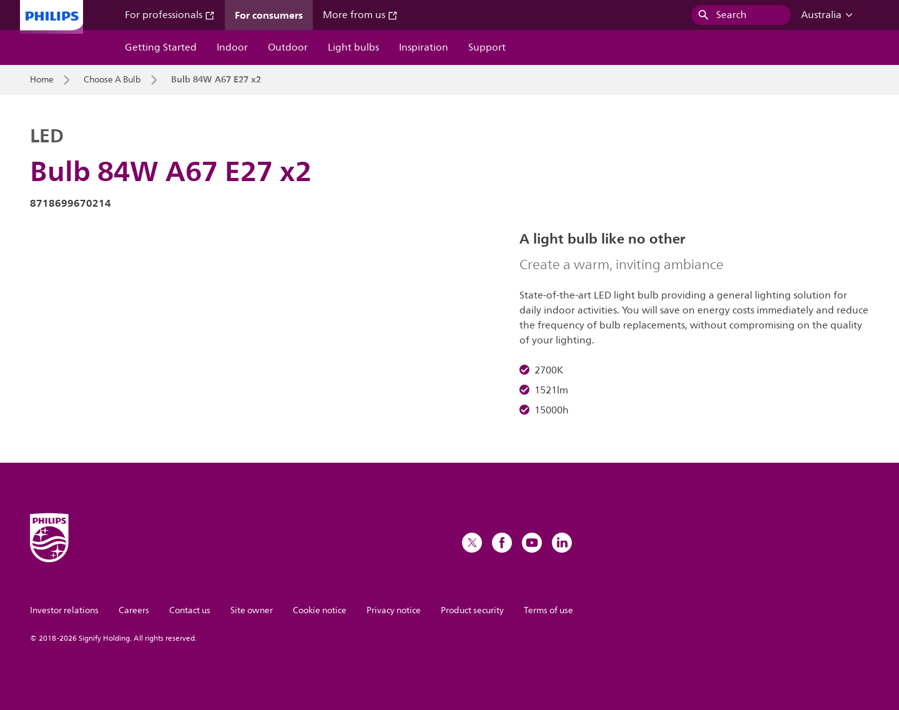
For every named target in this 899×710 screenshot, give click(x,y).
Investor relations (64, 610)
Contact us (189, 610)
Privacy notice (393, 610)
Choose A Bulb (112, 80)
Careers (134, 610)
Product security (472, 610)
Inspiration (423, 47)
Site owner (251, 610)
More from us (360, 14)
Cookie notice (319, 610)
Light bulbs (353, 47)
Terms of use (548, 610)
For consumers (269, 14)
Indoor (232, 47)
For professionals (170, 14)
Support (487, 47)
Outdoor (288, 47)
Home (42, 80)
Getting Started (161, 47)
